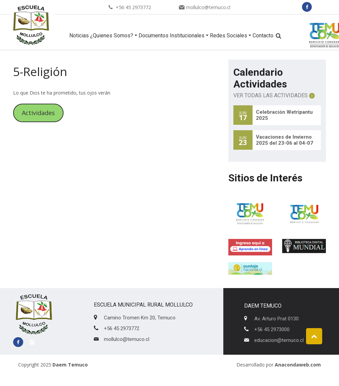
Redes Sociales (228, 35)
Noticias (79, 35)
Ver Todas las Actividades (274, 95)
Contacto (263, 35)
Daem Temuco (70, 364)
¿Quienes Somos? (111, 35)
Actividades (38, 113)
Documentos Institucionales (171, 35)
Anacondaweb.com (298, 364)
